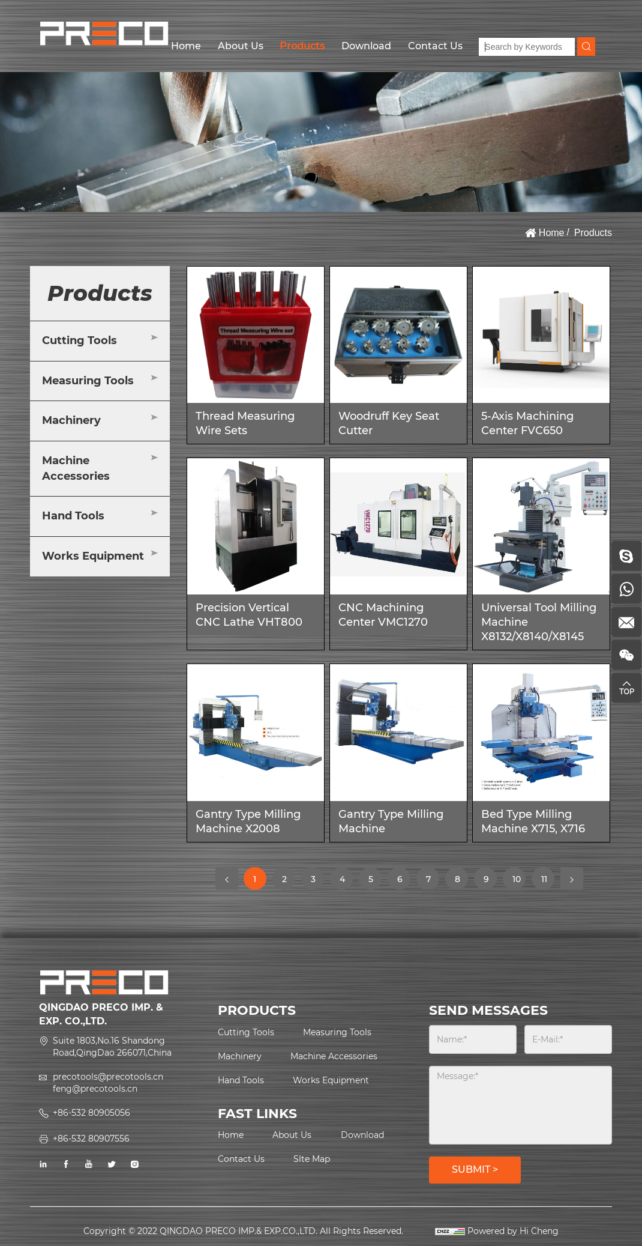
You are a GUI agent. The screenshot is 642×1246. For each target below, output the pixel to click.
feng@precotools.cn (95, 1088)
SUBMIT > (475, 1169)
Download (366, 46)
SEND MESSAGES (488, 1010)
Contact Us (435, 46)
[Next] (571, 878)
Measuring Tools (88, 380)
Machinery (71, 420)
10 (519, 882)
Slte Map (311, 1159)
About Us (240, 46)
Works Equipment (93, 556)
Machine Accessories (76, 468)
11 (547, 879)
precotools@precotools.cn (108, 1076)
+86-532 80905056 (91, 1112)
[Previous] (226, 878)
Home (186, 46)
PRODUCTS (257, 1010)
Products (302, 46)
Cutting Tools (79, 340)
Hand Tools (73, 515)
